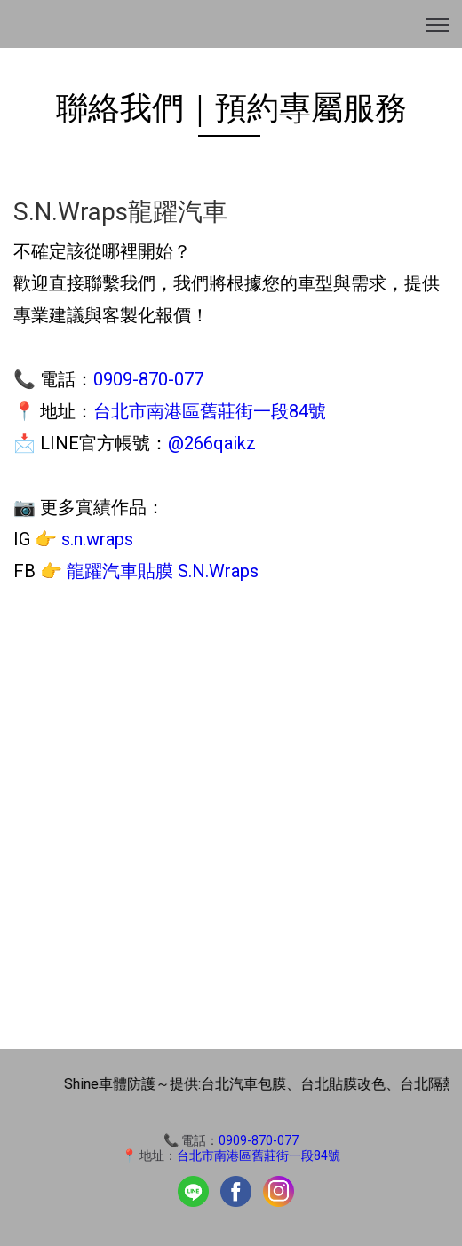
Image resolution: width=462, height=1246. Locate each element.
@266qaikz (212, 443)
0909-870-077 (148, 379)
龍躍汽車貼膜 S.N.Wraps (163, 571)
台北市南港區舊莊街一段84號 (209, 411)
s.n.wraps (97, 539)
